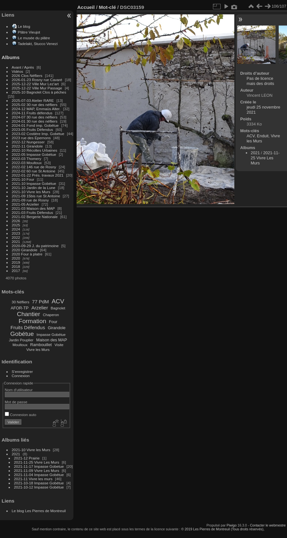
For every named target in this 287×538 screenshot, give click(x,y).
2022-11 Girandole (27, 146)
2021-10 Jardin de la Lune (34, 188)
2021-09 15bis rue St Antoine (36, 196)
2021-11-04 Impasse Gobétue (39, 475)
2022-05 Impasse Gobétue (34, 154)
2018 (16, 266)
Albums (10, 57)
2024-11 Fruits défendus (32, 113)
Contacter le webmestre (268, 525)
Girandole (57, 327)
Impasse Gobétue (51, 335)
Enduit (262, 135)
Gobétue (22, 333)
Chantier (28, 314)
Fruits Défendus (28, 327)
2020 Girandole (24, 250)
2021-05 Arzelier (25, 204)
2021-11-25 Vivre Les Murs (36, 462)
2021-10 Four (23, 179)
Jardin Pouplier (21, 340)
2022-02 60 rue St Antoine (34, 171)
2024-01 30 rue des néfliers (35, 121)
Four (53, 321)
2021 (16, 241)
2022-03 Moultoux (27, 163)
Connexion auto (20, 415)
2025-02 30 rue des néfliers (34, 104)
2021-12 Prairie (27, 458)
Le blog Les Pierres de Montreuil (39, 511)
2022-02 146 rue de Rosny (34, 167)
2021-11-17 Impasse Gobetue (39, 466)
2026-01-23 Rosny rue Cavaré (37, 80)
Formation (32, 321)
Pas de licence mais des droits (260, 81)
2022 (16, 237)
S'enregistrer (22, 371)
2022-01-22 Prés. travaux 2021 (38, 175)
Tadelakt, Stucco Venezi (38, 44)
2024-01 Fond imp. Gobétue (35, 125)
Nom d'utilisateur (19, 390)
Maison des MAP (51, 339)
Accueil (86, 7)
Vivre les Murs (38, 350)
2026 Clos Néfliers (27, 75)
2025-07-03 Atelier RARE (33, 100)
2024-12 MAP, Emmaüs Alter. (36, 109)
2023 (16, 233)
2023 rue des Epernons (31, 138)
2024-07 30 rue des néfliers (34, 117)
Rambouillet (41, 344)
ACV (58, 301)
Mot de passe (16, 402)
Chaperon (51, 315)
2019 (16, 262)
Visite (59, 345)
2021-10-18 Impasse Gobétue (39, 483)
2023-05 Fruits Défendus (32, 129)
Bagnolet (58, 308)
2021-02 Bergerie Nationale (35, 217)
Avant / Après (23, 67)
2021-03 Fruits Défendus (32, 212)
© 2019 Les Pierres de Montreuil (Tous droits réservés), (222, 529)
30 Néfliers (20, 302)
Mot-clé (107, 7)
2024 (16, 229)
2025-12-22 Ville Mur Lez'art (35, 84)
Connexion (21, 376)
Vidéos (17, 71)
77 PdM (40, 301)
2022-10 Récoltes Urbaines (34, 150)
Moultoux (19, 345)
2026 (16, 221)
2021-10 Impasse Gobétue (34, 183)
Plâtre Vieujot (29, 32)
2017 (16, 271)
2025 (16, 225)
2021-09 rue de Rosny (30, 200)
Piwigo (232, 525)
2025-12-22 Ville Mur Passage (37, 88)
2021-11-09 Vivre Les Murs (36, 470)
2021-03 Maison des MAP (33, 208)
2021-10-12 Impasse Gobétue (39, 487)
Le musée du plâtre (34, 38)
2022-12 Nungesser (28, 142)
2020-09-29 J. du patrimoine (35, 246)
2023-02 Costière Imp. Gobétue (38, 134)
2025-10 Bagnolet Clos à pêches (39, 92)
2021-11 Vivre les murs (33, 479)
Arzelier (39, 307)
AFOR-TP (19, 308)
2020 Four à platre (27, 254)
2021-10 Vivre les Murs (31, 192)
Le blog (24, 26)
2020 (16, 258)
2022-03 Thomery (27, 158)
